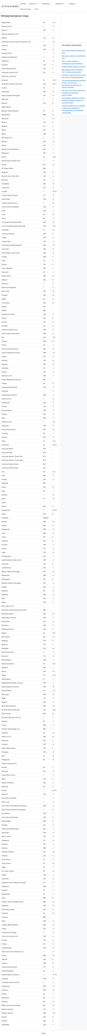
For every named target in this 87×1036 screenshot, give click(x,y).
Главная (23, 4)
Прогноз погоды (25, 9)
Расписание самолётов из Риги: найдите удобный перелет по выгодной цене (73, 100)
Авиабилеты (62, 3)
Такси (36, 9)
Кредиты (72, 4)
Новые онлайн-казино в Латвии (73, 66)
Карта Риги (34, 3)
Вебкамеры (48, 3)
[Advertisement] (74, 28)
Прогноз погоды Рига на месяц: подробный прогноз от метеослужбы (73, 92)
